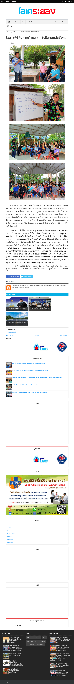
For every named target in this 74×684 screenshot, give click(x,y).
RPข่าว (9, 525)
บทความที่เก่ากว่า (64, 335)
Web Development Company (14, 682)
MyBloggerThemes (33, 682)
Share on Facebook (12, 276)
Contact (14, 1)
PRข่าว (18, 43)
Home (2, 1)
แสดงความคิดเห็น (12, 332)
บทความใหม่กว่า (10, 335)
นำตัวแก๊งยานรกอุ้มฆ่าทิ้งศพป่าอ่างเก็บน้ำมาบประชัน (25, 385)
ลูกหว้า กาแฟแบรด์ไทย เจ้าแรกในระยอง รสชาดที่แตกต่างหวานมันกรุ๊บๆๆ (30, 370)
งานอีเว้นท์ (16, 22)
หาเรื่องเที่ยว (10, 542)
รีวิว (8, 531)
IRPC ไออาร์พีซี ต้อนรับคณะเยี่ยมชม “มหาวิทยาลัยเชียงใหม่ (15, 640)
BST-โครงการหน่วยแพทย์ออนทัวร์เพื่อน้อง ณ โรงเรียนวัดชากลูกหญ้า (29, 363)
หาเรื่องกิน (9, 536)
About (7, 1)
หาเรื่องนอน (10, 539)
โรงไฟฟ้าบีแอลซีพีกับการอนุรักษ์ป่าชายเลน (15, 654)
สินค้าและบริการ (11, 533)
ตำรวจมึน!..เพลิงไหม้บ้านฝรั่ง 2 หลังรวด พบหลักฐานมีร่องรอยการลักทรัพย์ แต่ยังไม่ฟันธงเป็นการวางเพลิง (37, 377)
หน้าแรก (37, 335)
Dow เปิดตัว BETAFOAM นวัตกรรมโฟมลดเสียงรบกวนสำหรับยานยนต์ (16, 663)
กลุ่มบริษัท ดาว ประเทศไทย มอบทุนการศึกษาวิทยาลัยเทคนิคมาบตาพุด (29, 392)
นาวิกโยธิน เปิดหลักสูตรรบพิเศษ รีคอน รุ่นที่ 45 (14, 670)
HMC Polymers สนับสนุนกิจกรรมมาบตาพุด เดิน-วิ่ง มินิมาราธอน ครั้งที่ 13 (15, 648)
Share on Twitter (26, 276)
